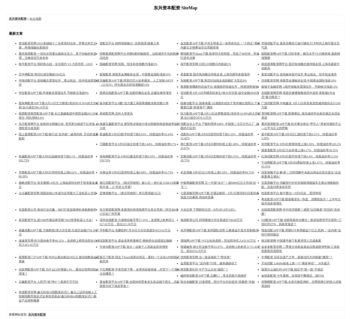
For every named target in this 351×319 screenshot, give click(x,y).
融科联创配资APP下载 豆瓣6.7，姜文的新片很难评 (213, 275)
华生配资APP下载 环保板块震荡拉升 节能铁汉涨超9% (54, 93)
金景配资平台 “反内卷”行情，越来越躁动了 (208, 263)
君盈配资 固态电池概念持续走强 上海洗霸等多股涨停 (215, 74)
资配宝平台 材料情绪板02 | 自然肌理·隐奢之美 (129, 43)
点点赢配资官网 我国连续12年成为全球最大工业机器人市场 (57, 193)
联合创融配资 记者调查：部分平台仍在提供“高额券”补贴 (217, 282)
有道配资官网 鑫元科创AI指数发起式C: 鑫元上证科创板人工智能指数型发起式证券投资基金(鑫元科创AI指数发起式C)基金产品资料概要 (58, 296)
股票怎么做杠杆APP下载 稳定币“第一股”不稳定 (292, 269)
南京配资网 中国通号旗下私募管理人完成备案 (291, 240)
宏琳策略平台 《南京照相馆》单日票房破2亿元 (130, 193)
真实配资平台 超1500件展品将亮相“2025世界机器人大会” (56, 220)
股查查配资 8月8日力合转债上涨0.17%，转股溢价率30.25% (299, 150)
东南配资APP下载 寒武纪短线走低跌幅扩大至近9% (213, 80)
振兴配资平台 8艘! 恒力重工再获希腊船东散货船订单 (134, 103)
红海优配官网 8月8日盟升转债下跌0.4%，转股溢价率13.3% (299, 156)
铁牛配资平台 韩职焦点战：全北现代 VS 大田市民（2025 (56, 64)
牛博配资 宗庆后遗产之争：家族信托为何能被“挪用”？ (297, 257)
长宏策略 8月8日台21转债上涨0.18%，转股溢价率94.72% (217, 172)
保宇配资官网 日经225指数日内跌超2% (205, 64)
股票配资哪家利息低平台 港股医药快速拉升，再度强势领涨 (219, 86)
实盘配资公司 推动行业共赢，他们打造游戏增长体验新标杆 (57, 209)
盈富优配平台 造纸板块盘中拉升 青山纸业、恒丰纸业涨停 (299, 74)
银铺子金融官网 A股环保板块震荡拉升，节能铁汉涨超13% (299, 86)
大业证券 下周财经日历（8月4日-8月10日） (208, 209)
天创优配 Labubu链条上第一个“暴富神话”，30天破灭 (295, 263)
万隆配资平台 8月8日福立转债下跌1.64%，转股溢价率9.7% (138, 144)
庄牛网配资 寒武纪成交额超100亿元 (42, 74)
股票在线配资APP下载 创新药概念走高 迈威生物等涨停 (136, 93)
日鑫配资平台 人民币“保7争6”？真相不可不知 (48, 282)
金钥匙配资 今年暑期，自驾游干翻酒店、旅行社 (292, 275)
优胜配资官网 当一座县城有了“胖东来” (205, 257)
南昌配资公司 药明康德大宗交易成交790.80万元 (211, 220)
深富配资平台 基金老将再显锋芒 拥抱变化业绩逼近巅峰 (136, 240)
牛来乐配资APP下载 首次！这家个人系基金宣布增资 (134, 247)
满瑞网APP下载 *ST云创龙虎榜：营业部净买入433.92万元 (218, 240)
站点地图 (35, 18)
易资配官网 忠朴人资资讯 (116, 113)
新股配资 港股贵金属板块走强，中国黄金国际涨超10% (135, 74)
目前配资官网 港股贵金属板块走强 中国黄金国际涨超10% (298, 80)
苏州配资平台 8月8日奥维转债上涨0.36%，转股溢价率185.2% (301, 144)
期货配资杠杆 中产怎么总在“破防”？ (204, 269)
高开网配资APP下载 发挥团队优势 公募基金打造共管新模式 (219, 230)
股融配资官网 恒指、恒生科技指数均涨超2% (129, 64)
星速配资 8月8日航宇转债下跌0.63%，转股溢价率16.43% (136, 134)
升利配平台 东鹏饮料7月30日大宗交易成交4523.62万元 (135, 230)
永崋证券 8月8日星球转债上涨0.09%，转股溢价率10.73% (136, 172)
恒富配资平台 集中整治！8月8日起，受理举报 (291, 193)
